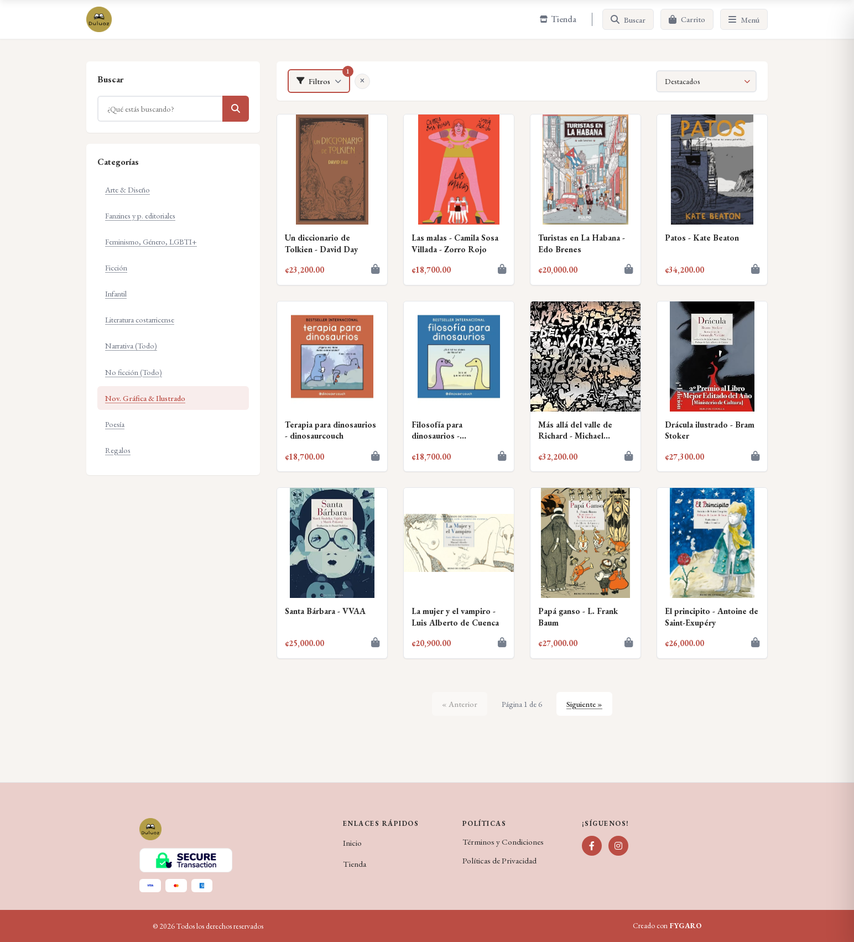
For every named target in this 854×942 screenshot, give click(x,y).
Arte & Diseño (127, 189)
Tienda (354, 864)
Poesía (114, 424)
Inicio (352, 843)
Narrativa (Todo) (131, 345)
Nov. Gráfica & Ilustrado (145, 398)
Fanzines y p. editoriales (140, 215)
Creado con (667, 926)
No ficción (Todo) (133, 372)
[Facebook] (592, 846)
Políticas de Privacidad (499, 860)
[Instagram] (618, 846)
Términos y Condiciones (503, 841)
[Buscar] (628, 19)
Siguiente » (584, 704)
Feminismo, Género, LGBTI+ (151, 241)
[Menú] (744, 19)
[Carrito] (687, 19)
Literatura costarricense (139, 319)
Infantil (116, 293)
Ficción (116, 267)
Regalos (118, 450)
